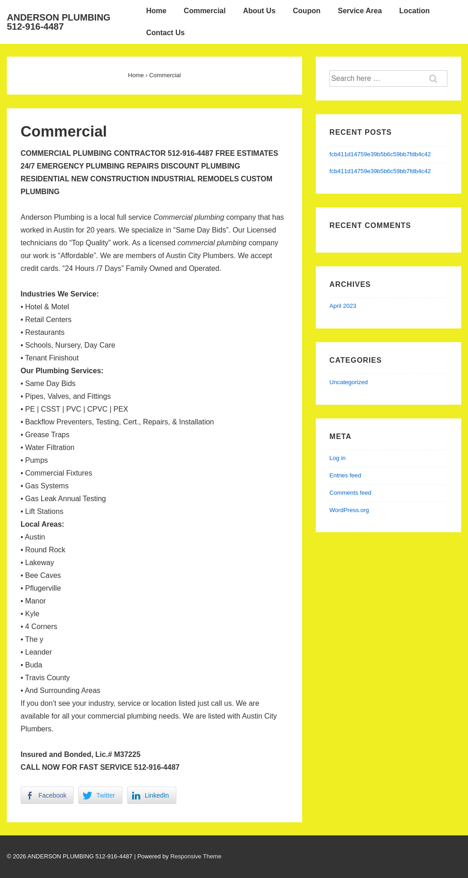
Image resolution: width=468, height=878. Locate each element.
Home (156, 11)
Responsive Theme (196, 856)
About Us (259, 11)
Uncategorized (349, 382)
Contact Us (165, 33)
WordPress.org (349, 510)
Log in (338, 458)
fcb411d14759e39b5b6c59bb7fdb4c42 (380, 154)
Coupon (306, 11)
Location (414, 11)
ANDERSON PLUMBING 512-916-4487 (59, 22)
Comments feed (351, 492)
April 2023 (343, 305)
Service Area (360, 11)
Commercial (205, 11)
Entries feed (345, 475)
